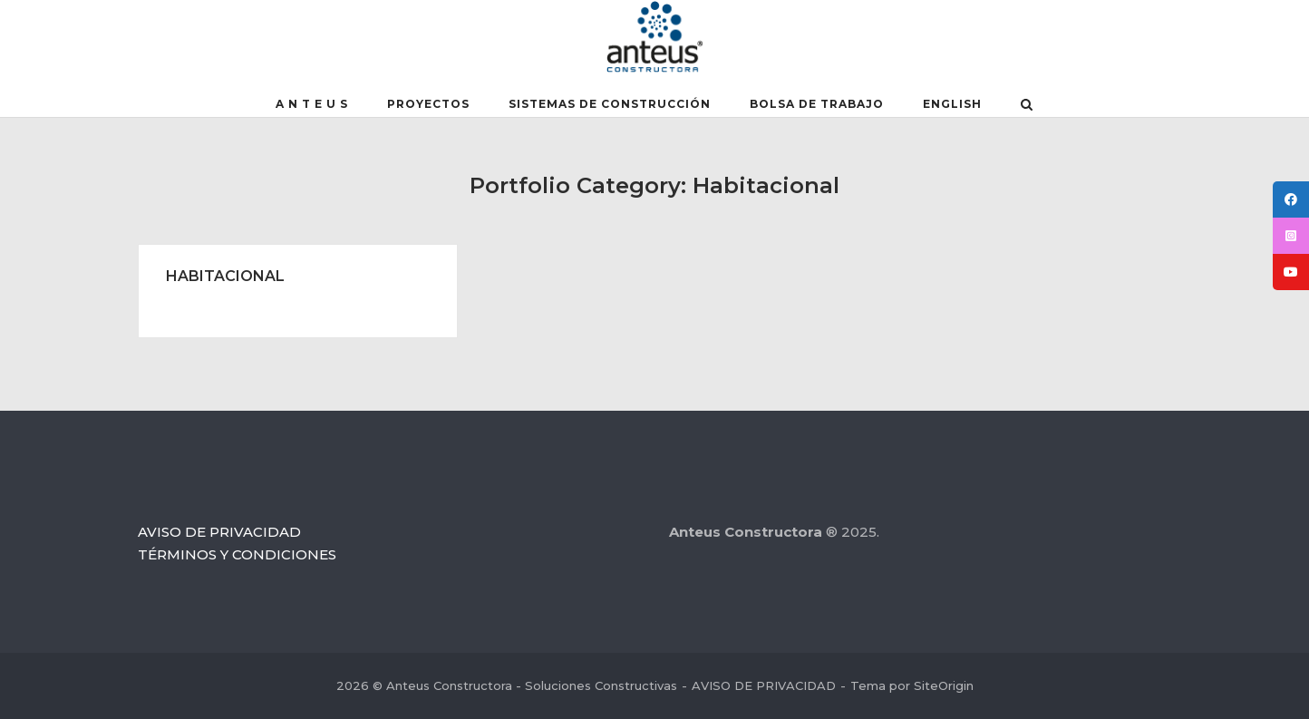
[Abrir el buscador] (1026, 106)
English (952, 104)
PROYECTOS (428, 104)
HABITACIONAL (225, 276)
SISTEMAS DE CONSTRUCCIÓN (610, 104)
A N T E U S (312, 104)
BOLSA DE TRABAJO (817, 104)
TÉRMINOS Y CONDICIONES (237, 554)
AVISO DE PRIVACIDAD (219, 531)
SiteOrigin (944, 685)
